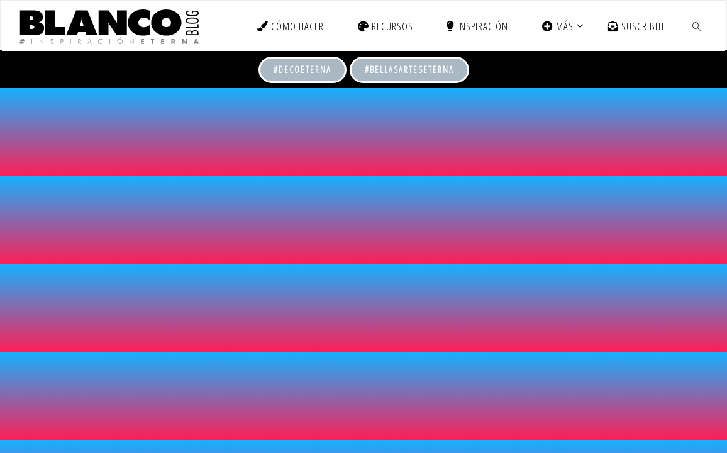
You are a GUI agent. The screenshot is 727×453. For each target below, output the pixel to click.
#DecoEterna (302, 70)
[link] (697, 26)
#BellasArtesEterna (409, 70)
